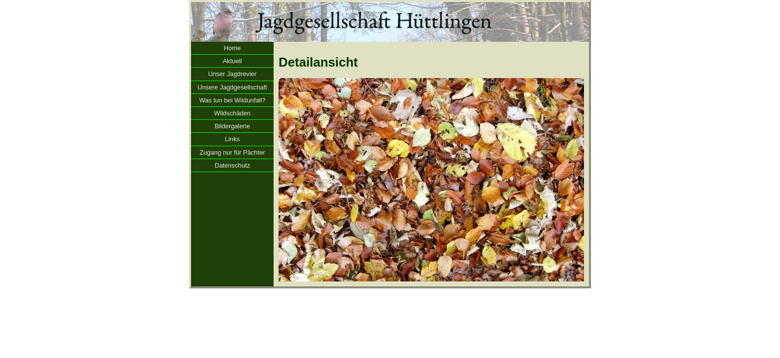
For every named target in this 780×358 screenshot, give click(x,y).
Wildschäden (232, 113)
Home (232, 48)
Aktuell (232, 61)
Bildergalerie (232, 126)
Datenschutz (232, 165)
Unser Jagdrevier (232, 74)
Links (232, 139)
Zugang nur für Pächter (232, 152)
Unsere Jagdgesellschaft (232, 87)
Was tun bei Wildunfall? (232, 100)
